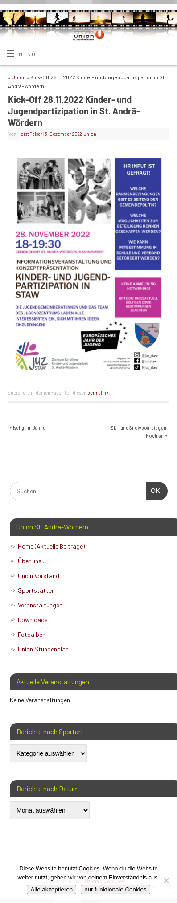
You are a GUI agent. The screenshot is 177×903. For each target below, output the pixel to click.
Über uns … (33, 561)
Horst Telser (29, 134)
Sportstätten (36, 590)
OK (153, 489)
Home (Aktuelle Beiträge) (51, 546)
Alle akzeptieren (51, 889)
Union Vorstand (38, 575)
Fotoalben (31, 634)
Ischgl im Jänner (28, 428)
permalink (98, 392)
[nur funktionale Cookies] (165, 880)
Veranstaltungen (40, 605)
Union (19, 77)
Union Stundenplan (43, 649)
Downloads (33, 619)
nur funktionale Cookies (115, 889)
